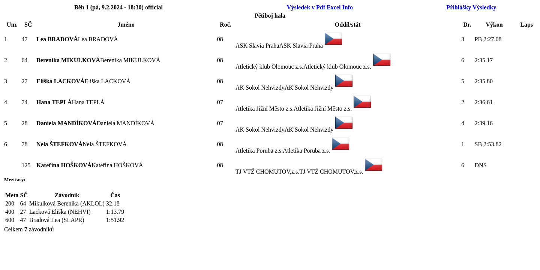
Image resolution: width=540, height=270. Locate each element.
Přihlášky (459, 7)
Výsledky (484, 7)
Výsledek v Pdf (306, 7)
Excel (333, 7)
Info (347, 7)
